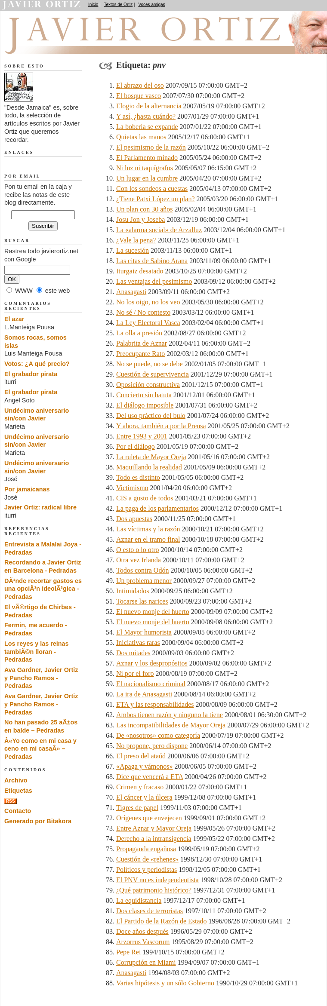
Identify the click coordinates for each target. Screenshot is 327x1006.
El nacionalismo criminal (150, 683)
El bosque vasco (138, 95)
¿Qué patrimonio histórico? (153, 890)
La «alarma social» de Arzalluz (159, 229)
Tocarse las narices (142, 601)
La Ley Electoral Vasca (148, 322)
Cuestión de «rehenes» (147, 859)
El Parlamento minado (147, 157)
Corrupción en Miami (146, 962)
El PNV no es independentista (157, 879)
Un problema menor (144, 580)
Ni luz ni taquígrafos (144, 168)
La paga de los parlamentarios (157, 508)
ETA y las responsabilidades (155, 704)
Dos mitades (133, 652)
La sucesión (132, 250)
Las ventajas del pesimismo (154, 281)
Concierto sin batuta (144, 395)
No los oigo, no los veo (148, 302)
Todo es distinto (138, 477)
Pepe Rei (128, 952)
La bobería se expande (147, 126)
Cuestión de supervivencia (152, 374)
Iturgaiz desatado (139, 271)
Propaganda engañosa (146, 849)
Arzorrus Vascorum (143, 941)
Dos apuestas (134, 518)
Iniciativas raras (138, 642)
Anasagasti (131, 291)
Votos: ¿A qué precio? (37, 363)
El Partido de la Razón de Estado (161, 921)
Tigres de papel (137, 807)
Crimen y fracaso (140, 787)
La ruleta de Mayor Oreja (151, 456)
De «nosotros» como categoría (158, 735)
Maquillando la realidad (149, 467)
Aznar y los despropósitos (152, 663)
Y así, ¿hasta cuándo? (146, 116)
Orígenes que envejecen (149, 818)
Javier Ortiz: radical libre (40, 507)
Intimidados (132, 591)
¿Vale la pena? (136, 240)
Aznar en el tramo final (148, 539)
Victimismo (132, 487)
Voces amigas (151, 4)
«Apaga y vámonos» (144, 766)
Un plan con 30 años (144, 209)
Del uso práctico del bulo (150, 415)
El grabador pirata (30, 374)
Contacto (17, 810)
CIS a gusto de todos (144, 498)
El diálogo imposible (144, 405)
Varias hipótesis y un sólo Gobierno (165, 983)
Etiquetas (18, 790)
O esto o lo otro (137, 549)
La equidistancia (138, 900)
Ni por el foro (135, 673)
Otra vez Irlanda (138, 560)
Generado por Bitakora (37, 821)
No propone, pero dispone (152, 745)
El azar (14, 319)
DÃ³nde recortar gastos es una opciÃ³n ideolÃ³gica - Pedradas (43, 588)
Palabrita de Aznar (141, 343)
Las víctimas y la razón (148, 529)
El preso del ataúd (141, 756)
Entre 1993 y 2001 (141, 436)
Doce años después (142, 931)
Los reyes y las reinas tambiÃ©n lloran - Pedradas (36, 651)
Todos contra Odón (142, 570)
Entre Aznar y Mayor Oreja (153, 828)
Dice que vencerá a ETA (149, 776)
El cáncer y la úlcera (144, 797)
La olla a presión (139, 333)
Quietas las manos (141, 137)
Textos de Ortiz (118, 4)
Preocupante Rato (140, 353)
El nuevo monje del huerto (152, 611)
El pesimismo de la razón (151, 147)
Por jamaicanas (27, 489)
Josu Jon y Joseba (140, 219)
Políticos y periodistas (146, 869)
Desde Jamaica (50, 43)
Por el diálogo (135, 446)
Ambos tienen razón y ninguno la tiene (169, 714)
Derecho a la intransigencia (153, 838)
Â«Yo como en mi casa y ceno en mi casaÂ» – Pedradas (40, 748)
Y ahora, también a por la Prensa (161, 425)
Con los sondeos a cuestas (152, 188)
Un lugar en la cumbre (147, 178)
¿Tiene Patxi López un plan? (155, 198)
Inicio (93, 4)
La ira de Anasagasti (144, 694)
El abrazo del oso (140, 85)
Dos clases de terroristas (149, 910)
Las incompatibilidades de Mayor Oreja (170, 725)
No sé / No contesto (143, 312)
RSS (10, 801)
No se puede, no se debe (149, 364)
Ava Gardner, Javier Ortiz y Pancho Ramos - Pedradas (41, 677)
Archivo (16, 780)
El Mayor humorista (144, 632)
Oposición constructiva (148, 384)
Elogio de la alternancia (148, 106)
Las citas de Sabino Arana (152, 260)
